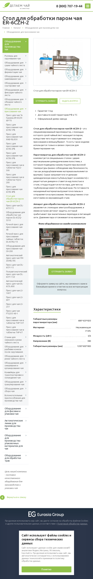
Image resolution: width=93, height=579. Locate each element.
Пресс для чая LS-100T (14, 291)
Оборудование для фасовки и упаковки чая (13, 411)
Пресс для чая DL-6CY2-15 (14, 206)
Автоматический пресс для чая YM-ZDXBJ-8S (15, 258)
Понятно (46, 569)
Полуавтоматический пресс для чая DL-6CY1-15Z (15, 274)
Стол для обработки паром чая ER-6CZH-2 (15, 198)
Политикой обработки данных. (72, 524)
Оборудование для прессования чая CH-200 (15, 248)
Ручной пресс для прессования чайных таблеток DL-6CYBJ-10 (14, 238)
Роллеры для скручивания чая (13, 57)
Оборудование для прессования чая (14, 110)
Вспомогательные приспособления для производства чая (15, 398)
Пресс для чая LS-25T (14, 305)
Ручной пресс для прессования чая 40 (14, 227)
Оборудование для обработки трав (13, 458)
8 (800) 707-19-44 (69, 6)
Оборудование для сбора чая (14, 389)
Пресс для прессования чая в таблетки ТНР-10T (15, 320)
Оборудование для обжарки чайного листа (14, 102)
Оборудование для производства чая (13, 45)
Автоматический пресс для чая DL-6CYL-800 (14, 283)
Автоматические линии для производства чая (14, 424)
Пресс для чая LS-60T (14, 298)
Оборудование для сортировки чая (14, 84)
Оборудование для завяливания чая (14, 77)
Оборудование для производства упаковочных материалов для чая (14, 442)
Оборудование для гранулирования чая (14, 383)
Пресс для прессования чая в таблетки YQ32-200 (15, 178)
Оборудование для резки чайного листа (15, 357)
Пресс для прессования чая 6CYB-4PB (14, 189)
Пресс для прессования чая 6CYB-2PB (14, 146)
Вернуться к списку (13, 497)
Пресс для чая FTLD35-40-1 (13, 312)
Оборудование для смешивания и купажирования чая (14, 365)
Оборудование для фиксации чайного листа (14, 92)
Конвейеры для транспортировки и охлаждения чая (14, 375)
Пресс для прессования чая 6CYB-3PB (14, 155)
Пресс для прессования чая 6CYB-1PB (14, 127)
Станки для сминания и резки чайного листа (13, 340)
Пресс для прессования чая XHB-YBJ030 (14, 136)
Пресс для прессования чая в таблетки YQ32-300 (15, 166)
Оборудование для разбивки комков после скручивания (14, 349)
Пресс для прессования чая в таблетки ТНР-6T (15, 329)
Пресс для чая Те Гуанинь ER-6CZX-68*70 (14, 118)
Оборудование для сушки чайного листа (15, 64)
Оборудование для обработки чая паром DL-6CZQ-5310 (15, 216)
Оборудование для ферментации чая (14, 70)
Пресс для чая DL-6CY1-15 (14, 266)
